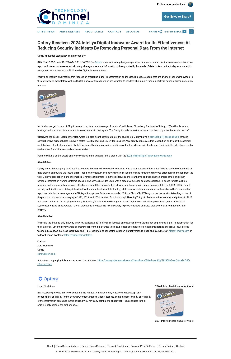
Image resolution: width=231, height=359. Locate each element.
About (50, 346)
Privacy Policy (166, 346)
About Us (132, 31)
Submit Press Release (93, 346)
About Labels (94, 31)
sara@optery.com (46, 253)
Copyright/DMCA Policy (143, 346)
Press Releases (70, 31)
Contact (114, 31)
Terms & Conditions (117, 346)
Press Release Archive (67, 346)
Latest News (46, 31)
